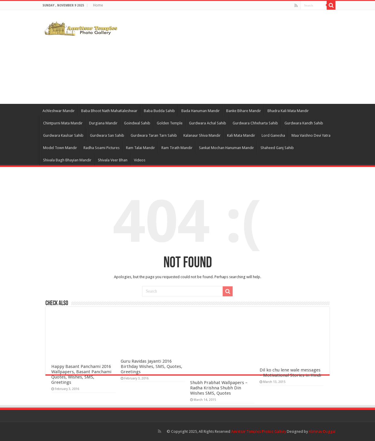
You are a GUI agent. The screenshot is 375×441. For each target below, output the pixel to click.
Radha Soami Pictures (101, 148)
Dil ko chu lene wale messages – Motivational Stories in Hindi (290, 372)
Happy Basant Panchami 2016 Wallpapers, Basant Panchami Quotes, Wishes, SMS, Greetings (81, 374)
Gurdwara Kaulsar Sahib (63, 135)
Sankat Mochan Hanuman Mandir (226, 148)
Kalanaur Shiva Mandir (202, 135)
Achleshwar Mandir (58, 111)
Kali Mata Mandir (241, 135)
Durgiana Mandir (103, 123)
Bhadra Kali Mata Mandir (288, 111)
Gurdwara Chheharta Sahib (255, 123)
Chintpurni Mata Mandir (63, 123)
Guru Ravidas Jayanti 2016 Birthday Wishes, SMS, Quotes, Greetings (151, 366)
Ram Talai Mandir (140, 148)
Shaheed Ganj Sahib (277, 148)
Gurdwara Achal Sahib (207, 123)
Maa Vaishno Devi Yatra (311, 135)
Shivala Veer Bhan (112, 160)
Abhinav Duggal (322, 431)
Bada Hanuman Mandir (200, 111)
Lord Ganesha (273, 135)
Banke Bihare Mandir (243, 111)
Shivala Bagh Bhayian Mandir (67, 160)
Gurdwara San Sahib (107, 135)
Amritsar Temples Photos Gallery (259, 431)
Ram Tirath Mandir (176, 148)
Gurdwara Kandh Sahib (303, 123)
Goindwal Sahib (137, 123)
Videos (139, 160)
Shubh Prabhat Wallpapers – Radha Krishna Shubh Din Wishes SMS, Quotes (219, 388)
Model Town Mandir (60, 148)
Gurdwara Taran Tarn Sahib (154, 135)
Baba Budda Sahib (159, 111)
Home (98, 5)
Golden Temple (170, 123)
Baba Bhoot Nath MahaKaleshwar (109, 111)
